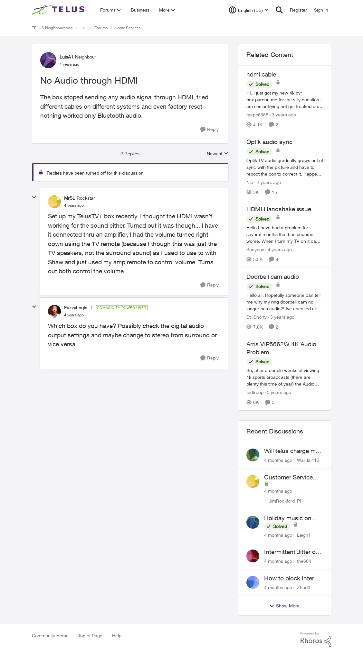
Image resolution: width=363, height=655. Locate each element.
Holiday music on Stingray (287, 518)
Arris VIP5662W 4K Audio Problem (281, 348)
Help (116, 635)
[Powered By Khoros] (316, 639)
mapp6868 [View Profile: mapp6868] (257, 114)
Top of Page (90, 635)
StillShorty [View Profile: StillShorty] (256, 317)
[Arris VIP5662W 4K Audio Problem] (284, 377)
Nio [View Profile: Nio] (249, 182)
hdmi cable (261, 74)
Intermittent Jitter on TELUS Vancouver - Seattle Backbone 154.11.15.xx (291, 552)
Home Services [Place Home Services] (127, 27)
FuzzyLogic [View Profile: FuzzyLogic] (75, 307)
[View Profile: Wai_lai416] (252, 455)
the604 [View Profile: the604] (304, 561)
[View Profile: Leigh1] (252, 522)
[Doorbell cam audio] (284, 302)
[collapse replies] (34, 197)
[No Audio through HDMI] (74, 205)
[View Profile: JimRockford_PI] (252, 481)
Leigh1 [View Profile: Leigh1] (304, 534)
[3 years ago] (283, 114)
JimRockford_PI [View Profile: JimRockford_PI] (285, 501)
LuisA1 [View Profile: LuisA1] (66, 56)
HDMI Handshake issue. (279, 209)
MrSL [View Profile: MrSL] (69, 198)
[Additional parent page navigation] (83, 27)
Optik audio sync (269, 141)
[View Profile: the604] (252, 556)
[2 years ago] (267, 181)
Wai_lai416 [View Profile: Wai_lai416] (308, 460)
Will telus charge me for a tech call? (291, 451)
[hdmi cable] (284, 99)
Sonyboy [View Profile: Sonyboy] (255, 249)
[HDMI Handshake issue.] (284, 234)
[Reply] (209, 129)
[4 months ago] (278, 460)
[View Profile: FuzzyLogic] (54, 311)
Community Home (50, 635)
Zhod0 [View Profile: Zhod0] (303, 587)
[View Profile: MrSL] (54, 201)
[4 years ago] (278, 249)
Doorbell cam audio (272, 276)
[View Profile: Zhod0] (252, 582)
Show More (284, 606)
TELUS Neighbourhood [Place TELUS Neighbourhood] (52, 27)
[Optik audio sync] (284, 167)
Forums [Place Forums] (101, 27)
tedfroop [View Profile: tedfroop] (254, 392)
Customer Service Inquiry (288, 477)
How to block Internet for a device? (293, 578)
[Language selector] (249, 10)
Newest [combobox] (217, 154)
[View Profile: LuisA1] (48, 60)
